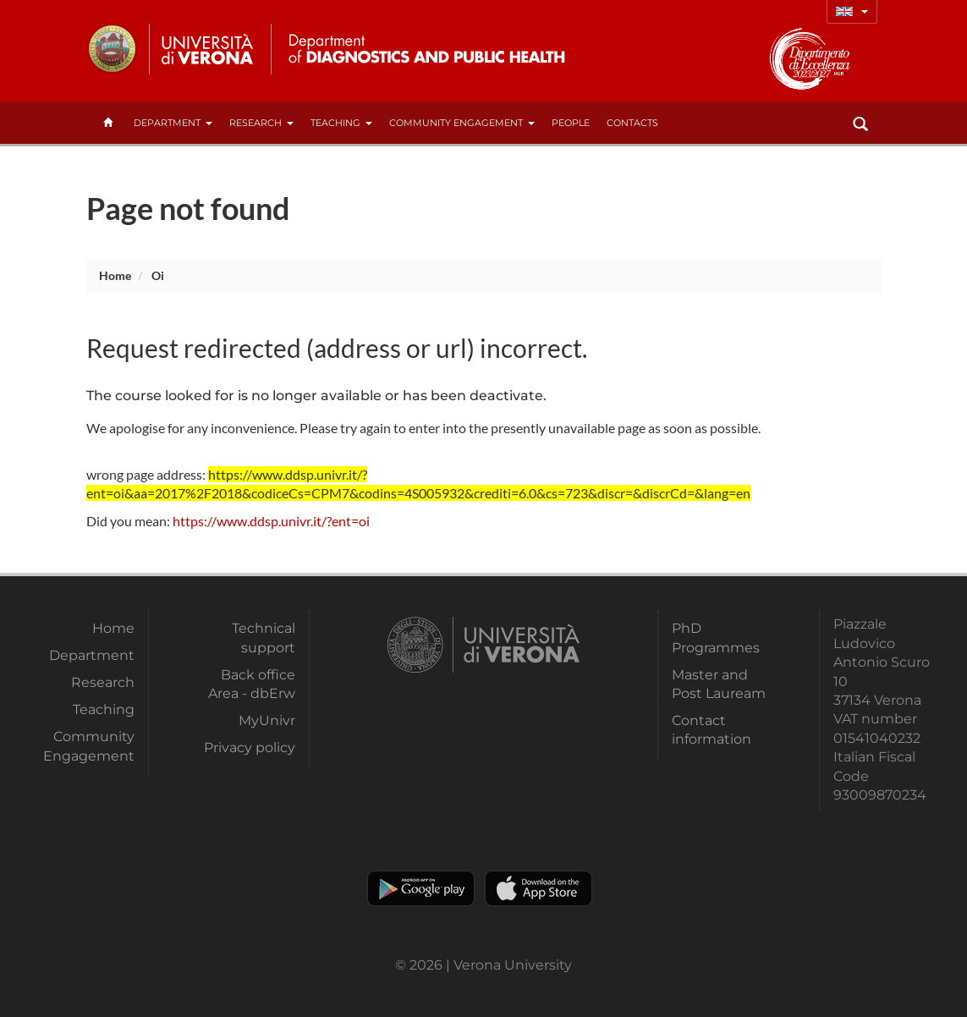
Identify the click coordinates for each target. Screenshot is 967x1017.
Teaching (341, 123)
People (571, 123)
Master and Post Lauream (719, 684)
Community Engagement (462, 123)
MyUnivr (267, 720)
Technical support (263, 637)
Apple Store (538, 888)
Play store (421, 888)
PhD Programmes (716, 637)
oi (157, 275)
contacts (632, 123)
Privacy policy (249, 747)
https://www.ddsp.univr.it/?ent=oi (271, 521)
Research (261, 123)
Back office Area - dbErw (251, 684)
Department (173, 123)
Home (115, 275)
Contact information (711, 729)
